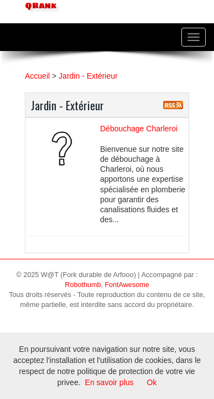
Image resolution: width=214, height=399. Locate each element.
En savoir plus (109, 382)
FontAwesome (127, 285)
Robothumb (83, 285)
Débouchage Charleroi (139, 128)
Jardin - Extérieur (88, 75)
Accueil (37, 75)
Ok (152, 382)
